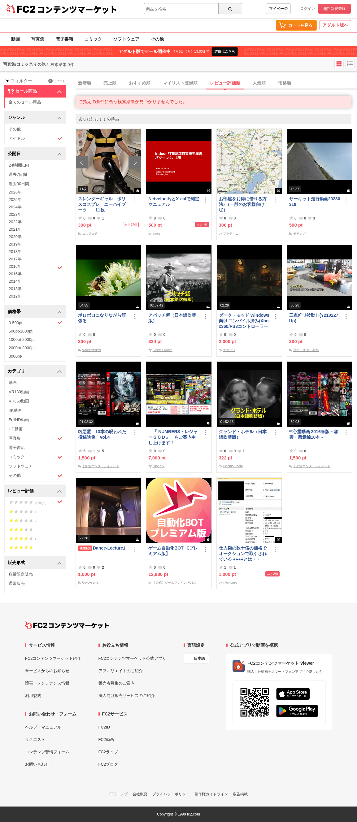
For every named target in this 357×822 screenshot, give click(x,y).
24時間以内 (19, 165)
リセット (56, 81)
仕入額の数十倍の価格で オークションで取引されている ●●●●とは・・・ (243, 554)
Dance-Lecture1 (101, 548)
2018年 (15, 251)
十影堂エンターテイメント (100, 466)
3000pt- (15, 356)
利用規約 (33, 695)
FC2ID (104, 727)
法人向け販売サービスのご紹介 (126, 695)
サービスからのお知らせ (47, 670)
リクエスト (35, 739)
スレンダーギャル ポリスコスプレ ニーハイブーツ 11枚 (102, 204)
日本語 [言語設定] (199, 658)
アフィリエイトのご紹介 (120, 670)
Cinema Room (162, 350)
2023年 (15, 214)
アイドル (35, 138)
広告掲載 (240, 794)
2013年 (15, 288)
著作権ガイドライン (211, 794)
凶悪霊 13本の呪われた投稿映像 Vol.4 (102, 434)
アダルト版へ (335, 25)
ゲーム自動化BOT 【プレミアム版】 (173, 551)
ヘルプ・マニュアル (43, 727)
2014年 (15, 281)
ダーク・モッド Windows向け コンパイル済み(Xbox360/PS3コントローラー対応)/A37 (244, 321)
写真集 (37, 39)
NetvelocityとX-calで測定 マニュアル (174, 201)
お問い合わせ (37, 764)
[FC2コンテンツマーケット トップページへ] (67, 625)
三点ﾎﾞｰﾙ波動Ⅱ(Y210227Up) (313, 318)
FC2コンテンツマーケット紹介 (53, 658)
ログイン (307, 9)
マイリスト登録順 (180, 82)
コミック (93, 39)
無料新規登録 (334, 9)
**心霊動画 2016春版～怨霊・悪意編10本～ (313, 434)
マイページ (278, 9)
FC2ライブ (108, 752)
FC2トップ (118, 794)
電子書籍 (64, 39)
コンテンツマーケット (77, 9)
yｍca (157, 233)
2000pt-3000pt (22, 348)
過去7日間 (18, 174)
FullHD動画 (19, 419)
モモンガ (299, 233)
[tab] (216, 83)
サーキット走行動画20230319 (314, 201)
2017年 (15, 259)
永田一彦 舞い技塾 (306, 350)
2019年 (15, 244)
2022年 (15, 222)
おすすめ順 (139, 82)
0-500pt (35, 322)
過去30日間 (19, 183)
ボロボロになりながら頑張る (102, 318)
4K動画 (15, 410)
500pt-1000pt (21, 331)
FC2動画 (106, 739)
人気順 (259, 82)
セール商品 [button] (35, 91)
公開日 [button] (35, 154)
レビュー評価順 (225, 82)
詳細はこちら (225, 51)
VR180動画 (19, 391)
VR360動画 (19, 401)
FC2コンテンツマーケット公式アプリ (132, 658)
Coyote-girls (90, 582)
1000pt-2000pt (22, 339)
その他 (157, 39)
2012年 (15, 296)
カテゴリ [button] (35, 371)
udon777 (159, 466)
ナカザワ (229, 350)
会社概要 (140, 794)
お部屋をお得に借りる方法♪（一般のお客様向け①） (243, 204)
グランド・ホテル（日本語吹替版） (243, 434)
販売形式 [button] (35, 563)
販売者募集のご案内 (116, 683)
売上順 (109, 82)
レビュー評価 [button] (35, 491)
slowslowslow (91, 350)
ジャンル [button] (35, 118)
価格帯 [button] (35, 312)
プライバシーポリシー (170, 794)
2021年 (15, 229)
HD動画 (16, 429)
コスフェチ (90, 233)
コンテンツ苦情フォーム (47, 752)
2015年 (15, 274)
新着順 (84, 82)
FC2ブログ (108, 764)
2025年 (15, 199)
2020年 (15, 236)
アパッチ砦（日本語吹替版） (172, 318)
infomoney (230, 582)
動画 (15, 39)
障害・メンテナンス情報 (47, 683)
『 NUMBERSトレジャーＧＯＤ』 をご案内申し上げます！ (173, 437)
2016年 (35, 267)
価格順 (284, 82)
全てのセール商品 (25, 102)
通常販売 (17, 583)
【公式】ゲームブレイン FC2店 (175, 582)
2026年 (15, 192)
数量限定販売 (21, 574)
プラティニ (230, 233)
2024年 (15, 207)
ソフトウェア (126, 39)
